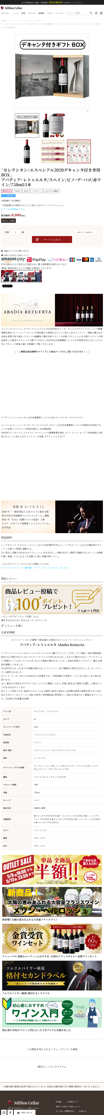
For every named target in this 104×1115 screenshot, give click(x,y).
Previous (18, 71)
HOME (4, 20)
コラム (50, 14)
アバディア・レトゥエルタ (34, 20)
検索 (90, 14)
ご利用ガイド (69, 1104)
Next (86, 71)
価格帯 (42, 14)
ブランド (32, 14)
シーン (17, 14)
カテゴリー (6, 14)
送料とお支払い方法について (16, 257)
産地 (24, 14)
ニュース (59, 14)
